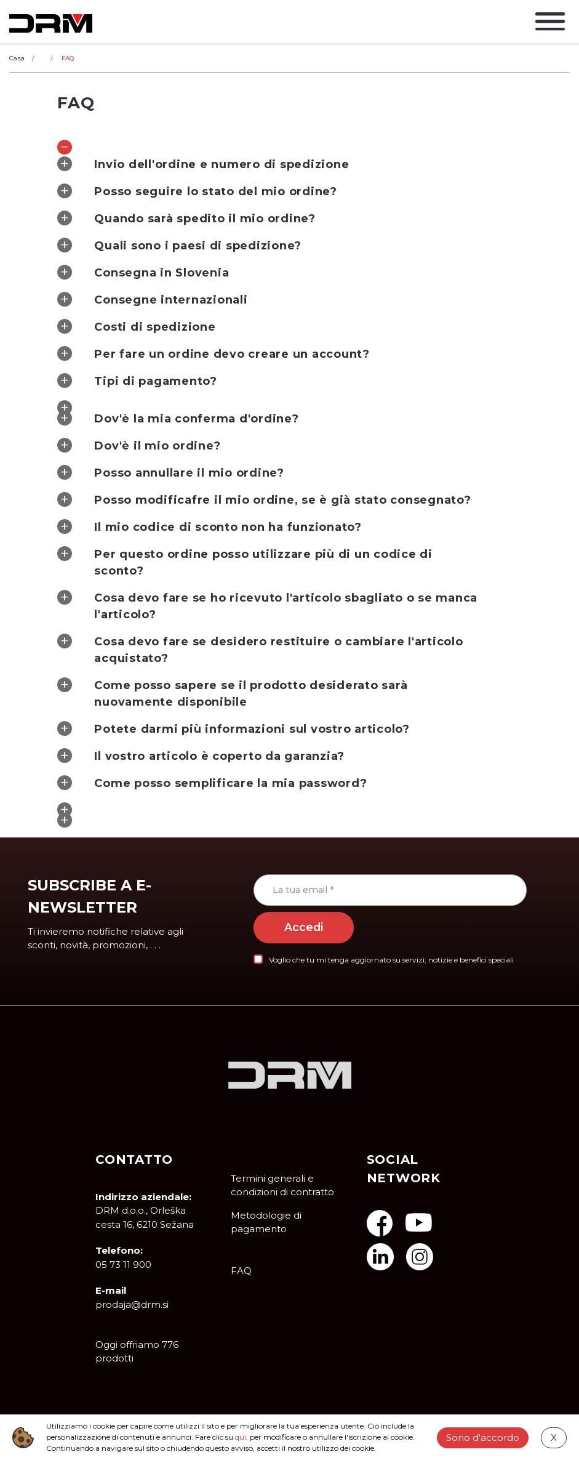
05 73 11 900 (123, 1264)
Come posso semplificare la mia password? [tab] (212, 782)
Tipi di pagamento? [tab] (137, 380)
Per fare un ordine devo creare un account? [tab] (213, 353)
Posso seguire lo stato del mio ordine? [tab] (197, 191)
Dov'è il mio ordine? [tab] (138, 445)
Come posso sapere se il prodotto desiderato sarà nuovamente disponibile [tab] (232, 693)
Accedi (303, 927)
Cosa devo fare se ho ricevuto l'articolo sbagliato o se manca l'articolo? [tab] (267, 605)
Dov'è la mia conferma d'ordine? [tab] (177, 418)
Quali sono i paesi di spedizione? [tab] (179, 245)
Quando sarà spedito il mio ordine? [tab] (186, 218)
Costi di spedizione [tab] (136, 326)
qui (240, 1437)
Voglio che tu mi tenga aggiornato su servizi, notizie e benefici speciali (391, 959)
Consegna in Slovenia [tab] (143, 272)
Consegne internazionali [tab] (152, 299)
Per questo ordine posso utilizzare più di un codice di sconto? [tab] (245, 562)
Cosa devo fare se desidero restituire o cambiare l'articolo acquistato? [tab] (260, 649)
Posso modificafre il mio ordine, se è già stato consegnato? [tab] (264, 499)
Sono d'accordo (482, 1437)
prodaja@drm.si (132, 1304)
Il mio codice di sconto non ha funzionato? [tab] (209, 526)
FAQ (241, 1270)
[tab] (289, 143)
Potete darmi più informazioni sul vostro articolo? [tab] (233, 728)
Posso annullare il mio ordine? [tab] (170, 472)
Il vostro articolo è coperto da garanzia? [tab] (201, 755)
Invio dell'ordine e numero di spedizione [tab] (203, 163)
